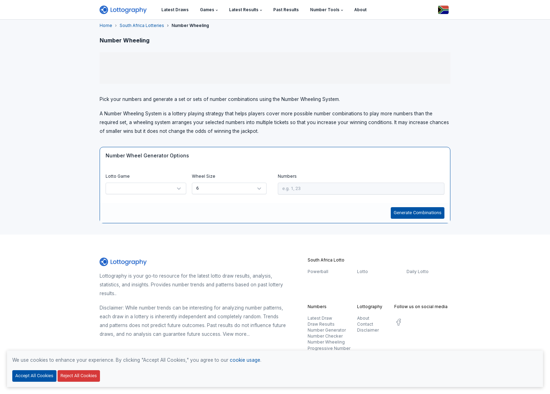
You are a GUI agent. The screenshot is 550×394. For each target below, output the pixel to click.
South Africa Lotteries (142, 25)
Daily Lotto (418, 271)
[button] (209, 10)
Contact (365, 324)
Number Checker (325, 336)
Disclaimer (368, 330)
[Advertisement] (275, 68)
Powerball (318, 271)
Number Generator (327, 330)
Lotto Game (118, 176)
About (363, 318)
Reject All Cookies (78, 375)
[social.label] (398, 323)
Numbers (287, 176)
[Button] (443, 9)
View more (235, 334)
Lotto (362, 271)
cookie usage (245, 360)
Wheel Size (203, 176)
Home (106, 25)
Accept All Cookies (34, 375)
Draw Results (321, 324)
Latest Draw (320, 318)
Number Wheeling (326, 342)
